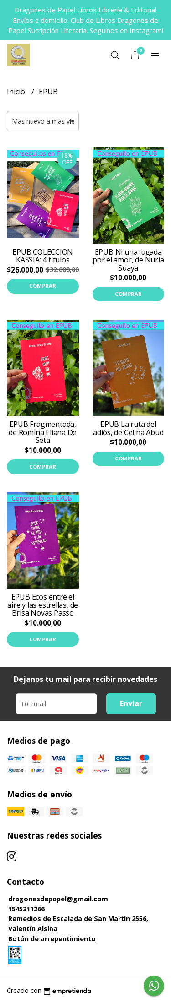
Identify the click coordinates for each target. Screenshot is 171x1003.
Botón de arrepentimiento (52, 938)
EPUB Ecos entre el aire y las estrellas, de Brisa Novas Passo (42, 605)
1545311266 (26, 909)
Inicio (17, 92)
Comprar (42, 285)
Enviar (131, 703)
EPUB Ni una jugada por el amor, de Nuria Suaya (128, 260)
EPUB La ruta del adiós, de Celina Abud (128, 428)
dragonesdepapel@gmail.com (58, 898)
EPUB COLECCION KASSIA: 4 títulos (42, 256)
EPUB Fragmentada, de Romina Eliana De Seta (43, 432)
